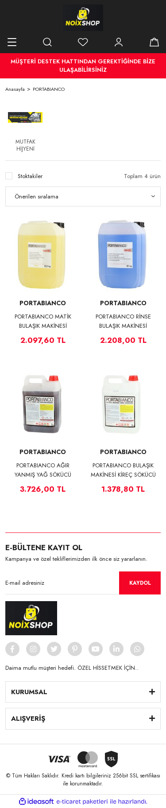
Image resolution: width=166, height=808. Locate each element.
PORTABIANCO (49, 89)
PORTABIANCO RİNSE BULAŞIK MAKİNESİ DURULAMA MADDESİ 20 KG (123, 321)
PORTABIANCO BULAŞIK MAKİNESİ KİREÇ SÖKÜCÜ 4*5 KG (123, 470)
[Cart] (154, 42)
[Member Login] (118, 42)
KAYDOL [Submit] (140, 583)
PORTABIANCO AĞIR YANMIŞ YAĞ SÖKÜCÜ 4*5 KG (43, 470)
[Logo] (83, 17)
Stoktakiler (30, 176)
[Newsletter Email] (83, 582)
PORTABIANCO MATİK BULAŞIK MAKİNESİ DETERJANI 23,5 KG (43, 321)
